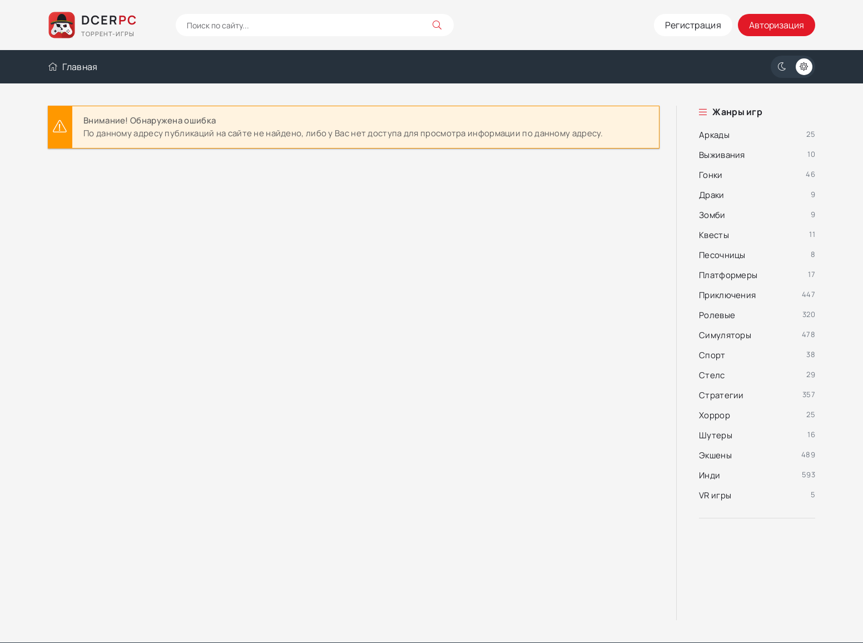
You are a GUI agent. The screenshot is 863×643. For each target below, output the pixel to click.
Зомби (712, 215)
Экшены (715, 455)
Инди (709, 475)
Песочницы (722, 255)
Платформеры (728, 275)
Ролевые (717, 315)
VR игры (715, 495)
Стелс (712, 375)
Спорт (712, 355)
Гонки (711, 175)
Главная (72, 67)
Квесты (714, 235)
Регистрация (693, 25)
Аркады (714, 135)
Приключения (727, 295)
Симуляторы (725, 335)
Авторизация (776, 25)
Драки (712, 195)
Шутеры (715, 435)
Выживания (722, 155)
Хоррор (714, 415)
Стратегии (721, 395)
